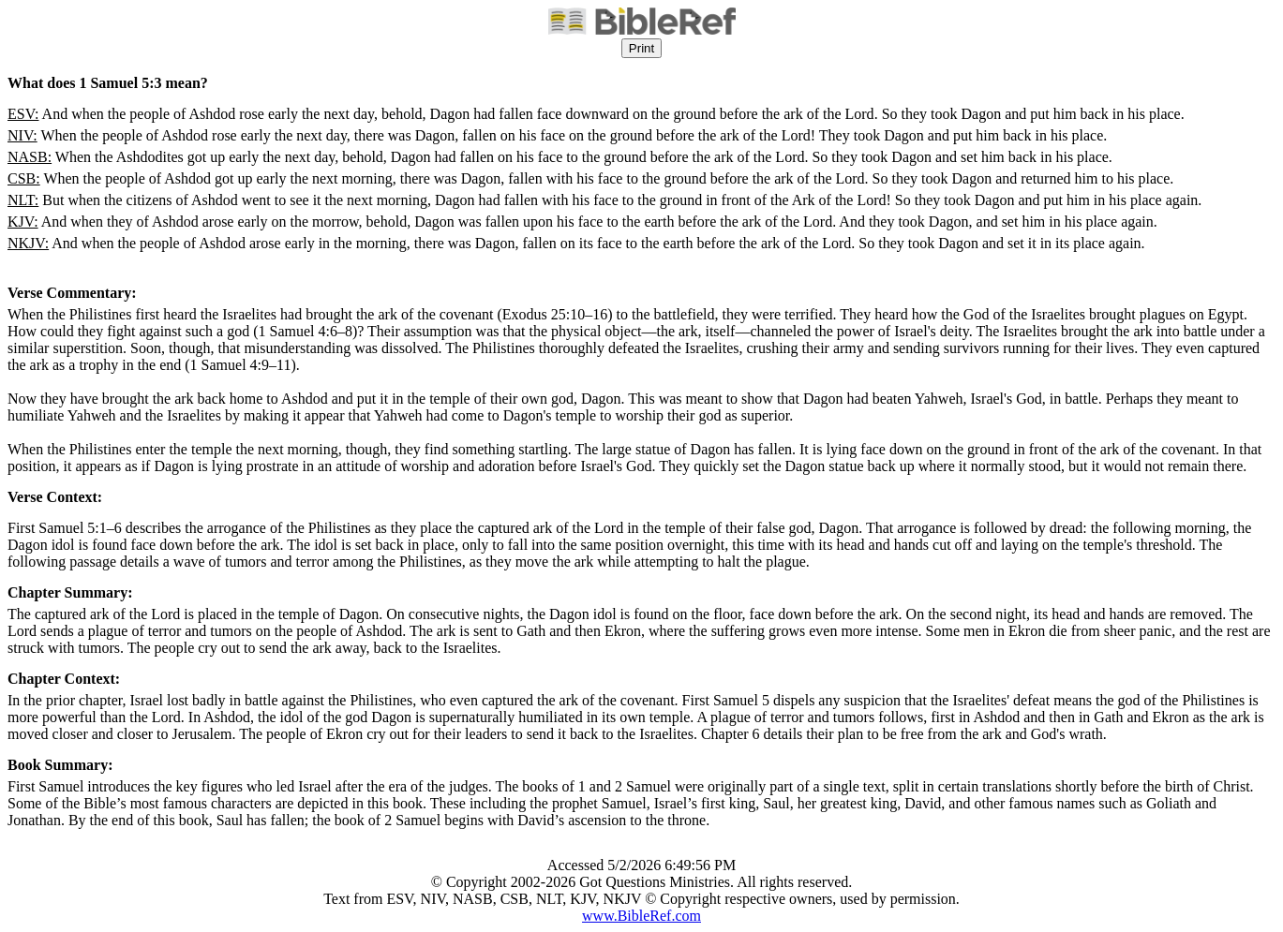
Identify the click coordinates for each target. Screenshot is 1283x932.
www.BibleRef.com (641, 916)
